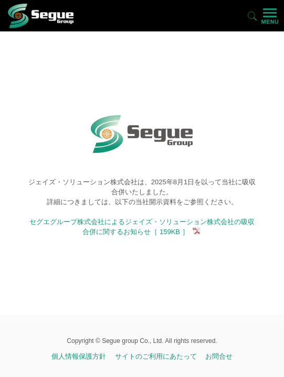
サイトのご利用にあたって (156, 356)
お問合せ (219, 356)
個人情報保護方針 (78, 356)
